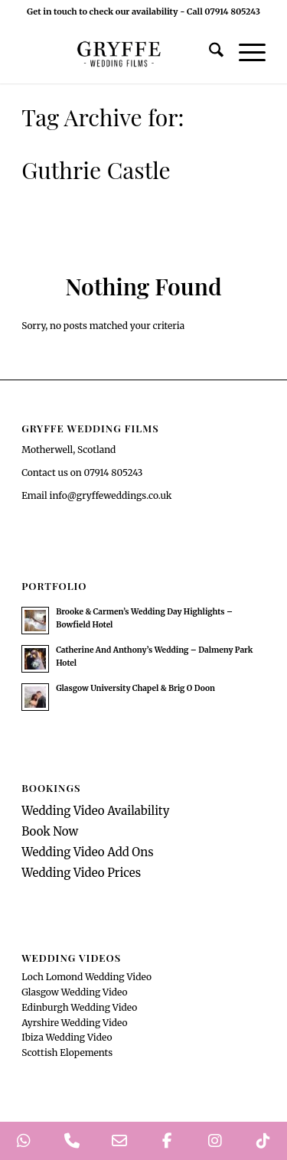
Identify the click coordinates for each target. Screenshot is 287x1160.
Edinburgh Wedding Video (79, 1007)
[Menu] (244, 52)
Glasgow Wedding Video (74, 992)
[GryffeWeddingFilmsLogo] (119, 52)
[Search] (208, 52)
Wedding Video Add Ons (87, 852)
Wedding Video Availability (95, 810)
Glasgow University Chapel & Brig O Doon (135, 688)
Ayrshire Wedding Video (74, 1022)
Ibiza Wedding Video (66, 1037)
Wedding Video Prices (81, 872)
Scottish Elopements (67, 1052)
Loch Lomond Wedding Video (86, 976)
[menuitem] (208, 52)
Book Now (49, 831)
